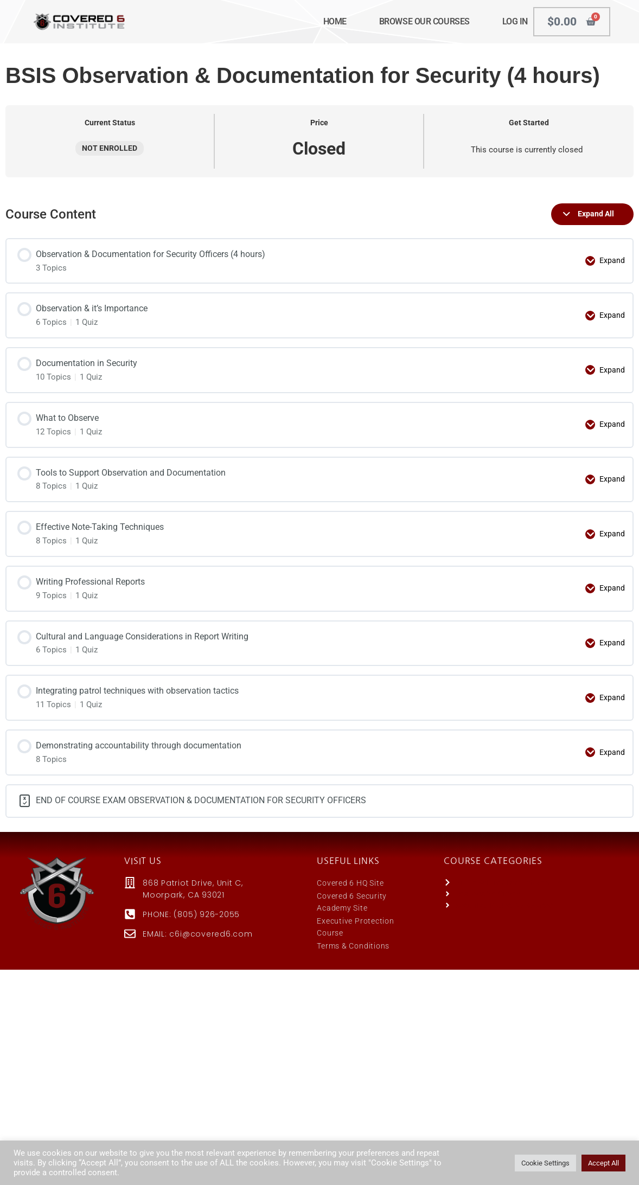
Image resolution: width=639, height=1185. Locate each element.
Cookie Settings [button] (545, 1163)
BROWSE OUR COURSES (424, 21)
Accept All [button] (603, 1163)
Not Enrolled (109, 148)
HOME (335, 21)
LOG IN (515, 21)
